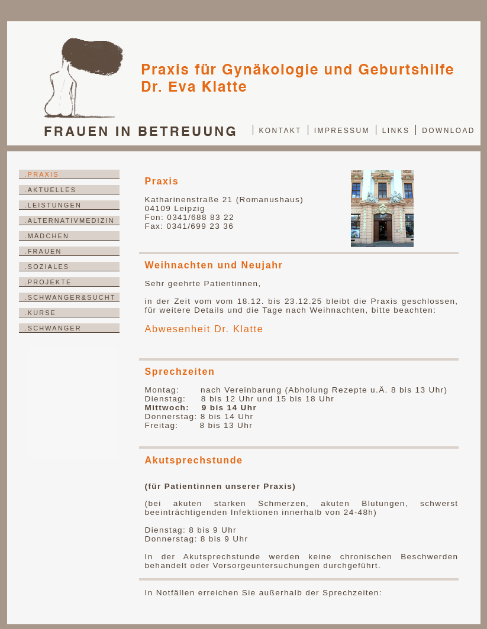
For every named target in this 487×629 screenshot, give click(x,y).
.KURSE (41, 312)
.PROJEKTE (48, 282)
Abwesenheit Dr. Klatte (204, 328)
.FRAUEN (43, 251)
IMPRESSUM (342, 131)
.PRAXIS (42, 174)
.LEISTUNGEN (53, 205)
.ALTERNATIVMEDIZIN (70, 220)
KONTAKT (280, 131)
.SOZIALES (47, 266)
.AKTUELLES (51, 189)
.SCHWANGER (53, 328)
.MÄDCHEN (47, 235)
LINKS (396, 131)
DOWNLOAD (448, 131)
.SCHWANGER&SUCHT (70, 297)
